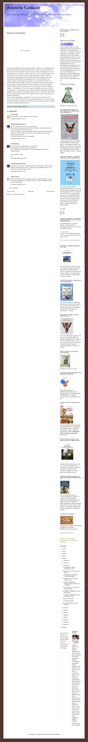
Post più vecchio (51, 191)
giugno (65, 612)
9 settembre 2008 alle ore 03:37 (18, 138)
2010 (63, 553)
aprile (64, 617)
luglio (64, 610)
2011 (63, 551)
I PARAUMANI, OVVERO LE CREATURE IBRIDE (70, 575)
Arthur (12, 176)
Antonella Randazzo (23, 7)
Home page (30, 191)
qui (61, 80)
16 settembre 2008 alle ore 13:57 (18, 184)
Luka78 (12, 143)
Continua (71, 310)
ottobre (65, 563)
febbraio (65, 622)
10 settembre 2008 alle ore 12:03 (18, 158)
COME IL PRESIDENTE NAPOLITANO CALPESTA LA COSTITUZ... (71, 584)
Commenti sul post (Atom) (18, 194)
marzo (65, 619)
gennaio (65, 624)
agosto (65, 607)
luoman (48, 734)
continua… (62, 347)
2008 (63, 558)
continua (66, 205)
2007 (63, 627)
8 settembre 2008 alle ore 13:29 (18, 118)
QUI (61, 398)
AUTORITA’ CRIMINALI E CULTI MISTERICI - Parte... (71, 595)
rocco (12, 114)
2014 (63, 549)
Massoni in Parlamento (68, 598)
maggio (65, 614)
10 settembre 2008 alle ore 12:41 (18, 171)
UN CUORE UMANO (68, 601)
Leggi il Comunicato (73, 529)
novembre (65, 560)
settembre (65, 565)
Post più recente (11, 191)
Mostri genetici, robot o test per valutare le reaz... (70, 579)
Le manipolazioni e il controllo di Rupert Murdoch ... (71, 588)
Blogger (58, 734)
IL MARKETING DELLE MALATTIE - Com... (69, 568)
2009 (63, 556)
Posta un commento (13, 188)
